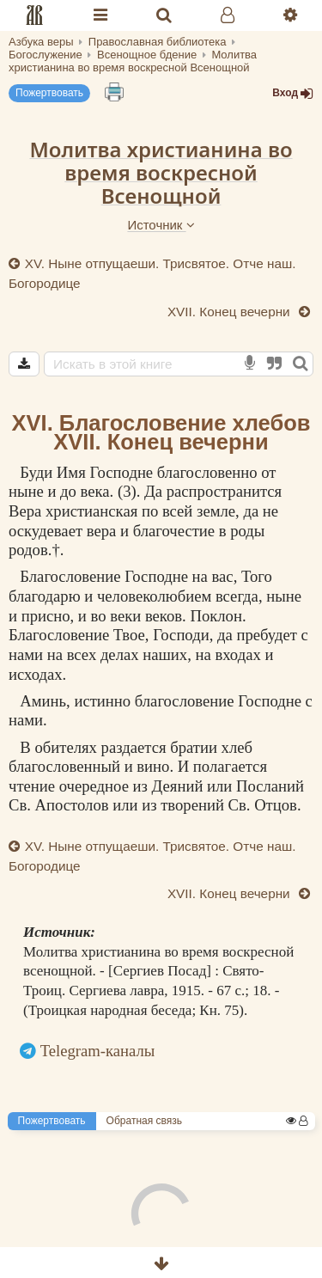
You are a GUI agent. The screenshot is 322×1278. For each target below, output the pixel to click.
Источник (160, 224)
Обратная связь (144, 1121)
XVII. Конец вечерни (230, 311)
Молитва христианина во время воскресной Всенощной (160, 172)
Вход (292, 93)
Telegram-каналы (97, 1051)
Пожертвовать (49, 93)
